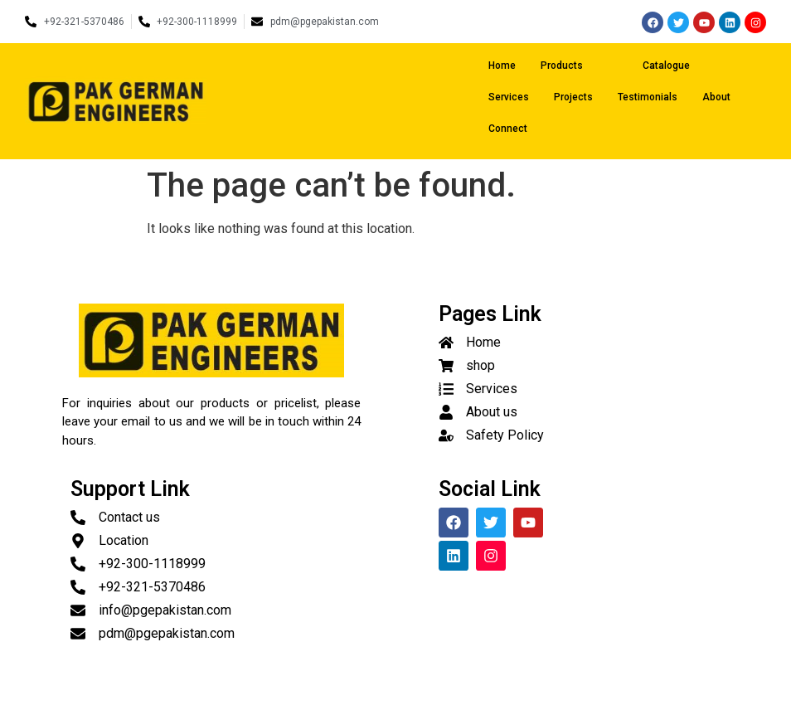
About (716, 97)
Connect (507, 128)
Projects (573, 97)
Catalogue (666, 65)
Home (502, 65)
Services (508, 97)
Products (577, 65)
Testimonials (647, 97)
